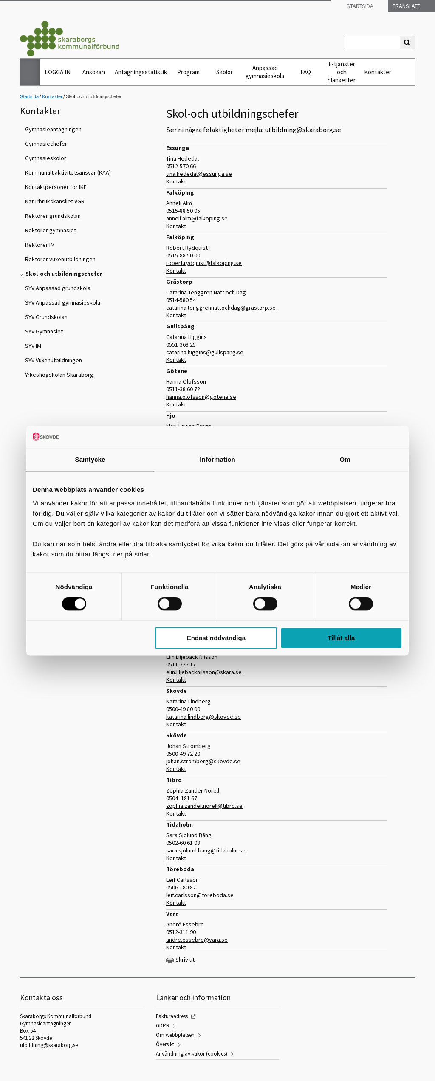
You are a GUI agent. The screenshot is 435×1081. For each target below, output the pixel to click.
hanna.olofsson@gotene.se (201, 397)
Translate (406, 6)
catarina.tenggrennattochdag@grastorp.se (221, 307)
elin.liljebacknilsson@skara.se (204, 672)
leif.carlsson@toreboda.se (200, 895)
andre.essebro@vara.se (197, 939)
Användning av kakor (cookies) (191, 1053)
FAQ (305, 72)
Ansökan (93, 72)
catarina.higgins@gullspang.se (204, 352)
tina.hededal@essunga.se (199, 174)
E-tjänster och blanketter (342, 72)
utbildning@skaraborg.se (49, 1045)
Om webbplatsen (175, 1035)
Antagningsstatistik (141, 72)
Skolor (224, 72)
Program (188, 72)
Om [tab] (344, 459)
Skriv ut (185, 959)
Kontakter (377, 72)
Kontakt (176, 181)
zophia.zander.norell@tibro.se (204, 806)
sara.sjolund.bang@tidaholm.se (206, 850)
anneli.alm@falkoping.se (197, 218)
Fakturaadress (172, 1016)
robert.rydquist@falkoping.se (204, 263)
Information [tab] (217, 459)
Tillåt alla (341, 637)
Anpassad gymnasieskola (265, 72)
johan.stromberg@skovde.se (203, 761)
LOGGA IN (58, 72)
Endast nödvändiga (216, 637)
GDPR (162, 1025)
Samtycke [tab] (90, 459)
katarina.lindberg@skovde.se (203, 716)
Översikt (165, 1044)
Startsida (359, 6)
